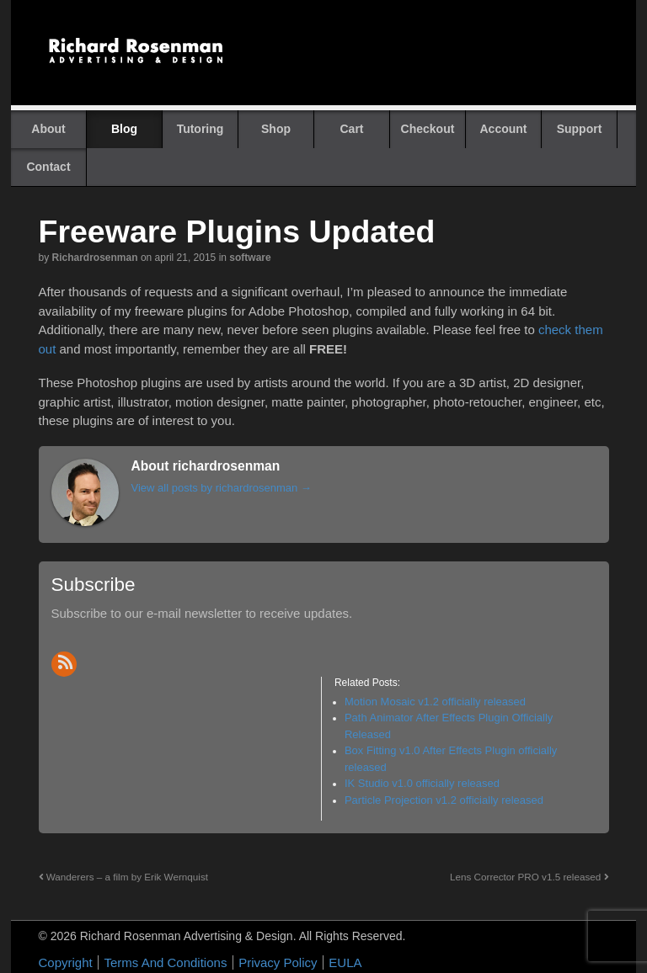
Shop (276, 129)
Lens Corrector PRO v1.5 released (529, 876)
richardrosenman (95, 257)
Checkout (428, 129)
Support (579, 129)
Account (503, 129)
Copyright (66, 962)
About (48, 129)
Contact (48, 166)
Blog (124, 129)
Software (249, 257)
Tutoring (200, 129)
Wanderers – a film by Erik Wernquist (124, 876)
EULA (345, 962)
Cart (351, 129)
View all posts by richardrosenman (221, 487)
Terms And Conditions (165, 962)
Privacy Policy (277, 962)
